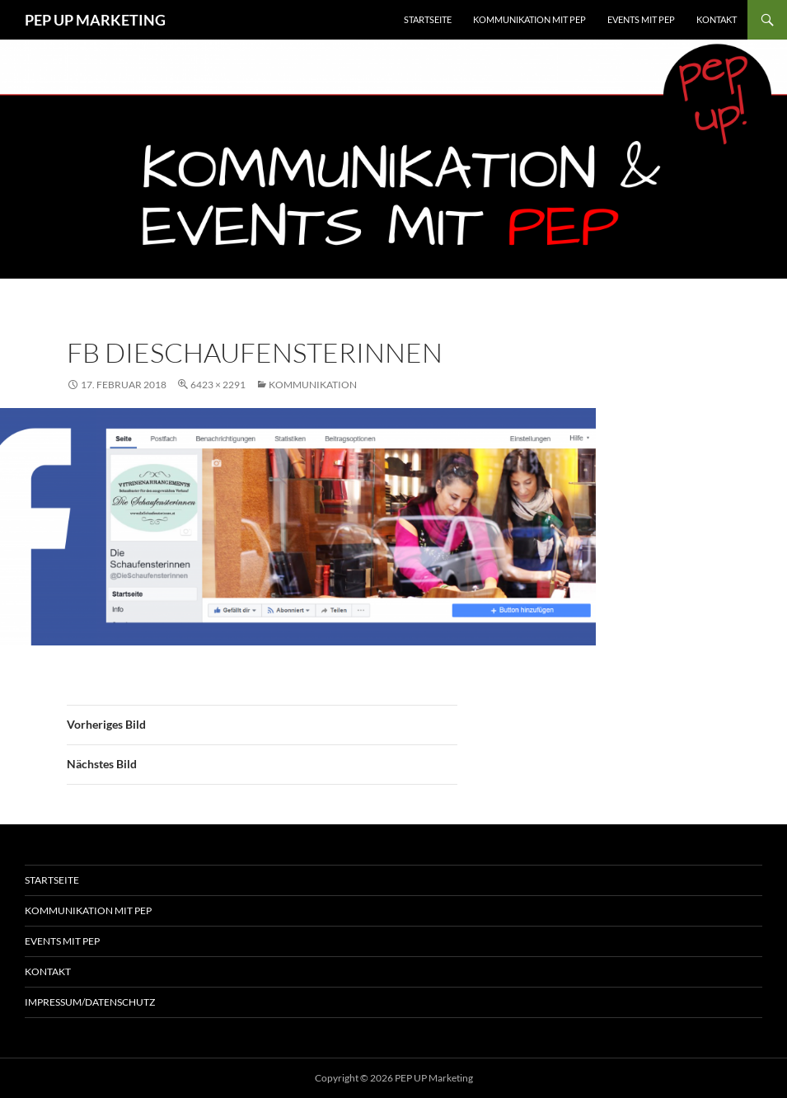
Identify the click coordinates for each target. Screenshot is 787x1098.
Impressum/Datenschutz (90, 1002)
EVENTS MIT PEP (641, 19)
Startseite (428, 19)
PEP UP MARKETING (95, 20)
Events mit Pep (62, 941)
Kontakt (716, 19)
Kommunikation (313, 384)
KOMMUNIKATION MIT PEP (529, 19)
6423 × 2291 (218, 384)
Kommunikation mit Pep (88, 910)
